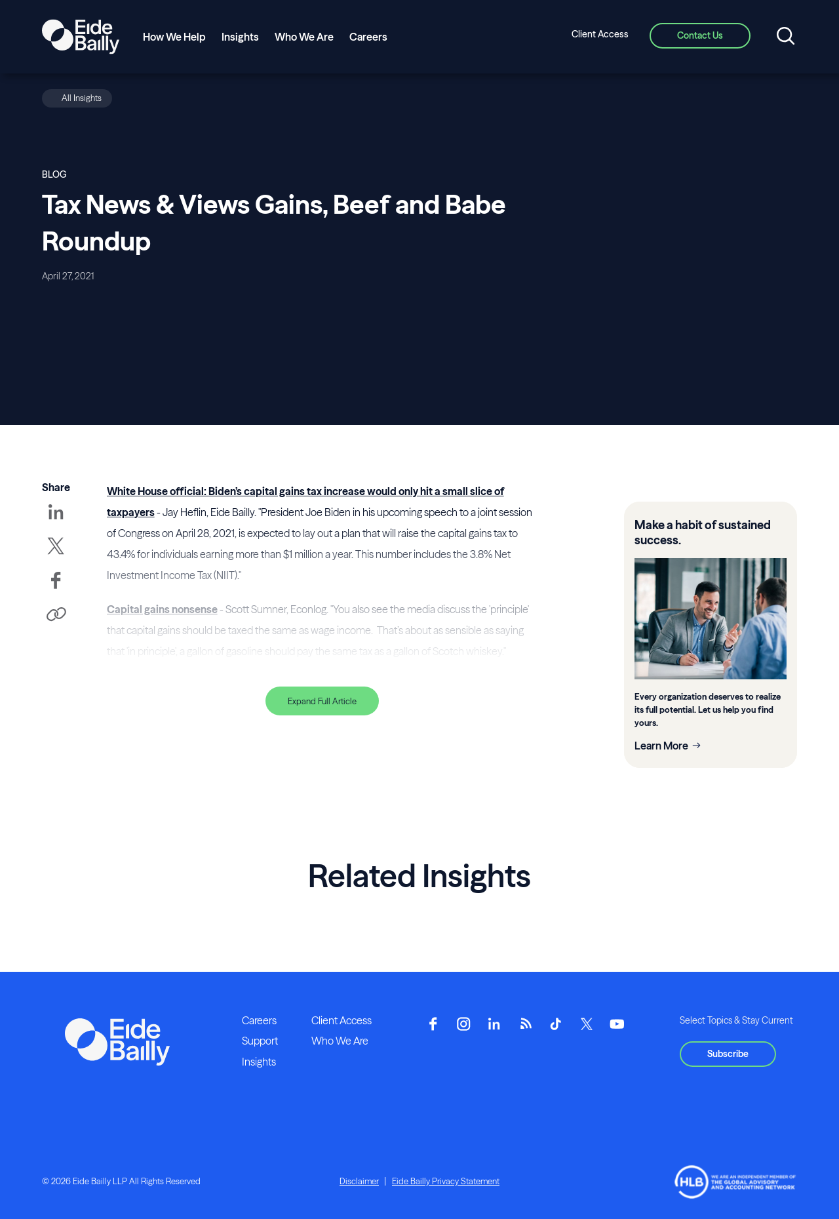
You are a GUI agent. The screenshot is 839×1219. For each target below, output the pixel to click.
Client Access (600, 34)
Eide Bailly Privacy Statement (445, 1181)
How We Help (174, 36)
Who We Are (304, 36)
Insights (240, 36)
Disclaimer (359, 1181)
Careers (368, 36)
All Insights (82, 97)
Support (260, 1040)
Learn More (661, 745)
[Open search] (785, 36)
